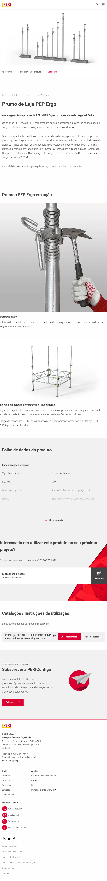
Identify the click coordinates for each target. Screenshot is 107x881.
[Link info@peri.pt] (53, 815)
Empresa (6, 790)
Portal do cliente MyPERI (43, 790)
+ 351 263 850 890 (19, 754)
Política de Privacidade (12, 851)
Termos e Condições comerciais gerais (20, 862)
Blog (33, 785)
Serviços (6, 780)
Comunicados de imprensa (43, 775)
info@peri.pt (13, 760)
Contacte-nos (8, 794)
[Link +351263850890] (53, 808)
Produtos (17, 95)
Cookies (5, 873)
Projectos (6, 785)
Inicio (5, 95)
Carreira (35, 780)
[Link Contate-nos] (53, 821)
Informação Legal (10, 846)
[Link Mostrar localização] (53, 827)
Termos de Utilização (11, 857)
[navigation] (53, 575)
